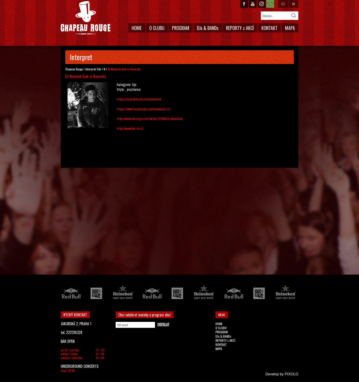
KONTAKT (269, 27)
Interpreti (90, 69)
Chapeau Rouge (74, 69)
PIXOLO (291, 374)
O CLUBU (156, 27)
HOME (137, 27)
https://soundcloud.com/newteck (139, 99)
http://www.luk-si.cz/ (130, 128)
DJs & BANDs (207, 27)
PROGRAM (180, 27)
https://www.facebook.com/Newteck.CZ (143, 109)
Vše (99, 69)
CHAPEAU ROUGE (86, 18)
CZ (283, 3)
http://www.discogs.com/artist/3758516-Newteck (149, 118)
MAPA (290, 27)
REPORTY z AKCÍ (240, 27)
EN (293, 3)
